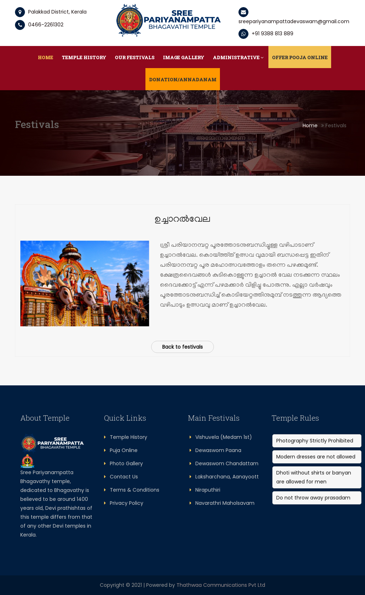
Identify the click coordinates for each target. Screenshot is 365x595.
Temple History (84, 57)
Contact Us (121, 476)
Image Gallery (183, 57)
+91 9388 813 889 (265, 33)
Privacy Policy (123, 503)
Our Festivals (134, 57)
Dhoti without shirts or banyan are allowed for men (313, 477)
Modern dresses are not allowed (315, 456)
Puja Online (121, 450)
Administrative (238, 57)
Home (45, 57)
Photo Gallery (123, 463)
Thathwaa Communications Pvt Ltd (220, 585)
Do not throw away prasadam (313, 497)
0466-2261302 (39, 24)
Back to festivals (182, 346)
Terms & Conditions (131, 489)
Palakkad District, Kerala (57, 11)
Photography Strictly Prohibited (314, 440)
